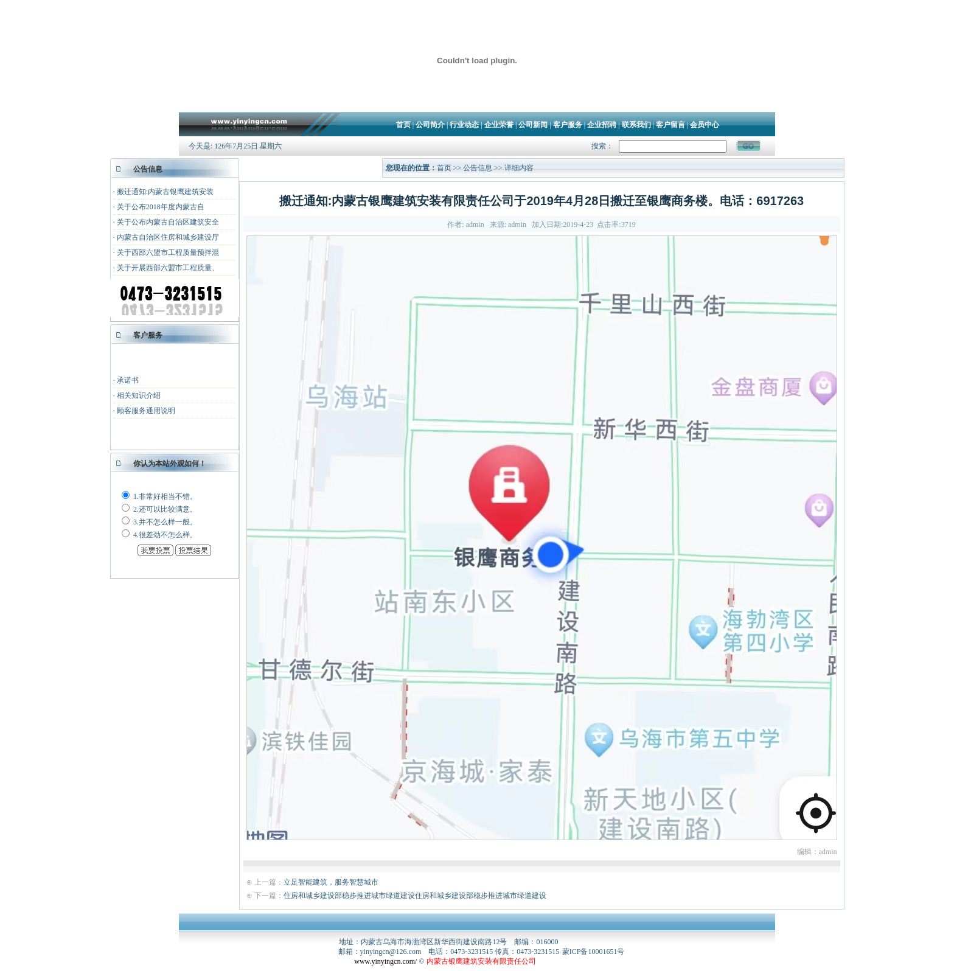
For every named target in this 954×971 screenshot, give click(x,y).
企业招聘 (601, 124)
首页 (403, 124)
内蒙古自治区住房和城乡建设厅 (168, 237)
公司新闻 (533, 124)
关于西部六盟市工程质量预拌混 (168, 252)
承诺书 (128, 380)
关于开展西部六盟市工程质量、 (168, 267)
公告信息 (478, 168)
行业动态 (464, 124)
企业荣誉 (499, 124)
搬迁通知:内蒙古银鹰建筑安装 (165, 191)
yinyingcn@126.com (391, 951)
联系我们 (636, 124)
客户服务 (567, 124)
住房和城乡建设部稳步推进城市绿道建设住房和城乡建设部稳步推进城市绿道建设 (415, 895)
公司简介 (430, 124)
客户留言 (670, 124)
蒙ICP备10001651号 (593, 951)
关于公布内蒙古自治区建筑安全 (168, 222)
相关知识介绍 (139, 395)
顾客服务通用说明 (146, 410)
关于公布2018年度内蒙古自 (160, 207)
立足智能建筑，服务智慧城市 (331, 882)
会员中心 (704, 124)
